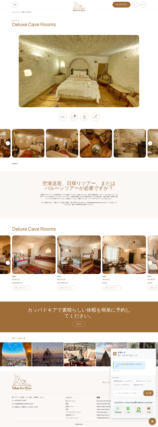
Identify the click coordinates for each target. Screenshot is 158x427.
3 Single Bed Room (103, 418)
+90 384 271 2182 (19, 400)
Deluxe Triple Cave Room (105, 406)
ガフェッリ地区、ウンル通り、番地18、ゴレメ (28, 397)
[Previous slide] (8, 143)
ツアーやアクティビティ (73, 412)
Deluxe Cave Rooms (103, 404)
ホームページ (16, 12)
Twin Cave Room (102, 412)
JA (143, 4)
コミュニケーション (72, 418)
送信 (147, 394)
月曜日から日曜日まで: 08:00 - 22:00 (25, 407)
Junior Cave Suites (103, 409)
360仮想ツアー (70, 415)
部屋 (23, 12)
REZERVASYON (121, 4)
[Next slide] (150, 143)
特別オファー (70, 406)
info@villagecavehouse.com (22, 404)
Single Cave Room (103, 415)
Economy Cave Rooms (104, 401)
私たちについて (70, 401)
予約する (79, 333)
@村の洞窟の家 (19, 338)
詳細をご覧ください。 (21, 288)
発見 (67, 409)
